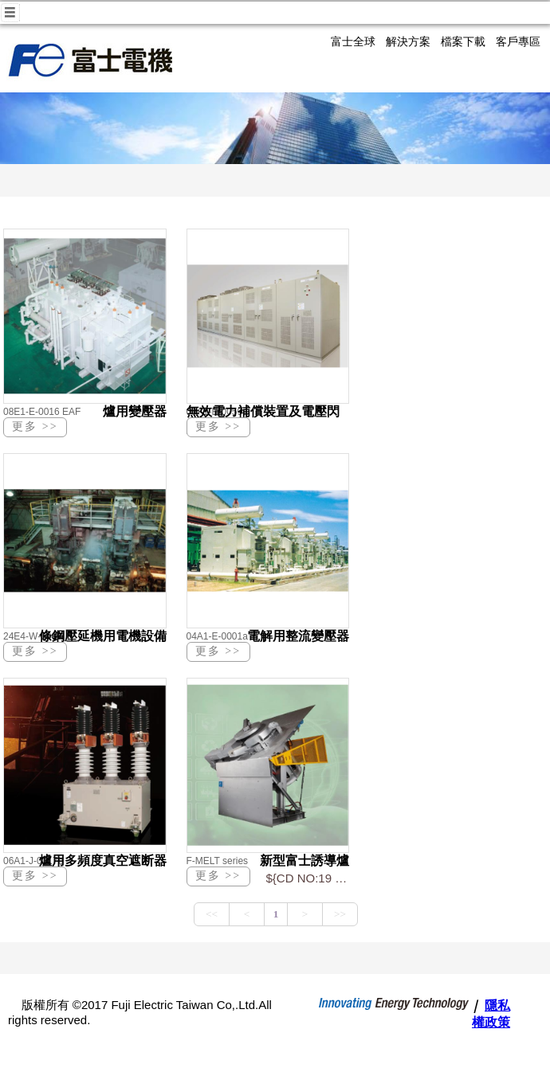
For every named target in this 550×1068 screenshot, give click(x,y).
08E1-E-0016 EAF (42, 411)
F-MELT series (218, 861)
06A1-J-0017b (33, 861)
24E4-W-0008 (32, 636)
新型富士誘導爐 (304, 860)
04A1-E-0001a (217, 636)
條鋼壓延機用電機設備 (103, 636)
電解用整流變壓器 (298, 636)
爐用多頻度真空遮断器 (103, 860)
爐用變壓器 (135, 411)
